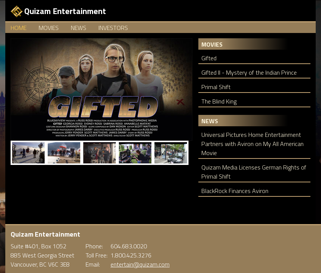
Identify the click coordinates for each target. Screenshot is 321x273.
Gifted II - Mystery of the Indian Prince (249, 72)
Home (18, 27)
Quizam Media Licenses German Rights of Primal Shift (253, 172)
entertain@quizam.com (140, 264)
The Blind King (219, 101)
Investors (113, 27)
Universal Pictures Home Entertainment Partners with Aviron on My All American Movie (252, 143)
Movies (49, 27)
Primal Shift (216, 86)
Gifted (209, 58)
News (78, 27)
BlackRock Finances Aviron (234, 190)
